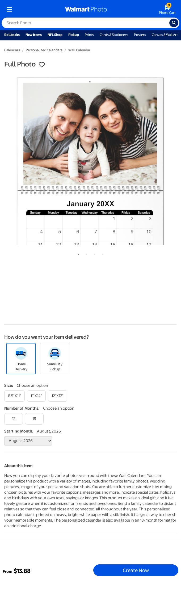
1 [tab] (77, 253)
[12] (13, 419)
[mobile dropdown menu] (9, 9)
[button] (42, 64)
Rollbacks (12, 35)
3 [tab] (93, 253)
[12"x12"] (57, 396)
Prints (89, 35)
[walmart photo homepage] (86, 9)
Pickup (73, 35)
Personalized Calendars (44, 50)
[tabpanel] (90, 160)
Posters (140, 35)
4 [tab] (101, 253)
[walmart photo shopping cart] (167, 9)
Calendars (12, 50)
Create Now (136, 570)
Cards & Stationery (114, 35)
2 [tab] (85, 253)
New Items (34, 35)
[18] (34, 419)
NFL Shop (55, 35)
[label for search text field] (85, 23)
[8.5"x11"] (14, 396)
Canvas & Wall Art (165, 35)
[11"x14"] (36, 396)
